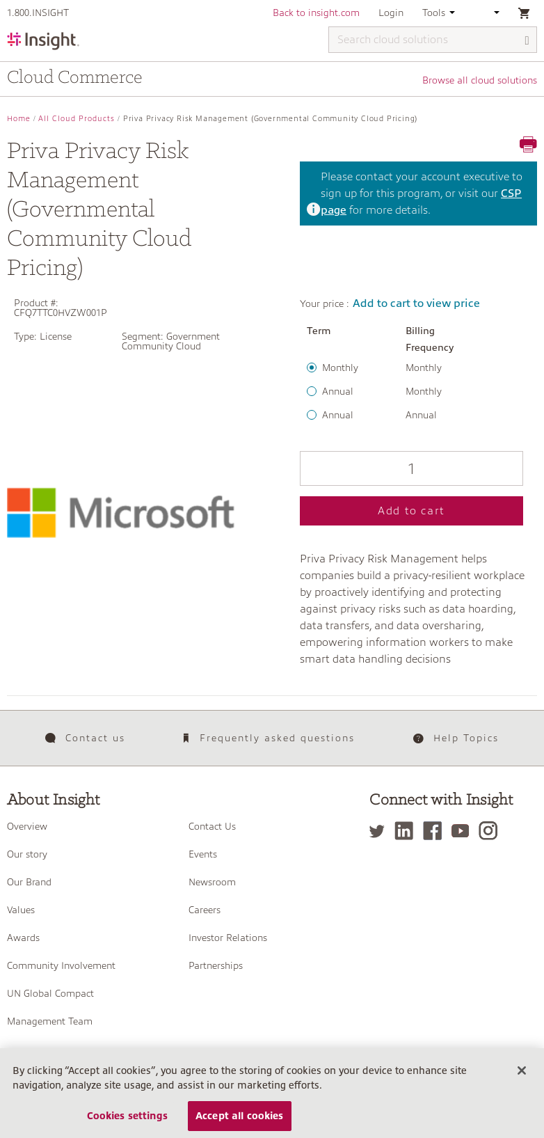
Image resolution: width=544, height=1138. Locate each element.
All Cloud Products (76, 118)
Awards (23, 937)
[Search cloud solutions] (432, 39)
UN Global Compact (50, 993)
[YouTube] (463, 830)
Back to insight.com (316, 12)
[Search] (527, 40)
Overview (27, 826)
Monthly (340, 367)
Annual (337, 391)
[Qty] (411, 468)
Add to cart (411, 511)
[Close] (521, 1079)
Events (203, 854)
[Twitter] (380, 830)
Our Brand (29, 881)
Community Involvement (61, 965)
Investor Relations (228, 937)
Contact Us (212, 826)
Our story (27, 854)
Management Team (50, 1021)
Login (390, 12)
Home (19, 118)
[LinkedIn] (407, 830)
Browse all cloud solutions (479, 80)
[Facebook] (436, 830)
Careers (205, 909)
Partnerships (216, 965)
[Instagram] (491, 830)
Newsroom (212, 881)
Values (21, 909)
